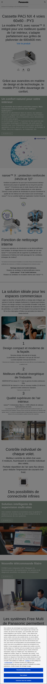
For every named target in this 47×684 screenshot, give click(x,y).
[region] (23, 654)
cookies (27, 660)
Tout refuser (23, 675)
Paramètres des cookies (24, 670)
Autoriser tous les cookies (23, 680)
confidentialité (8, 662)
